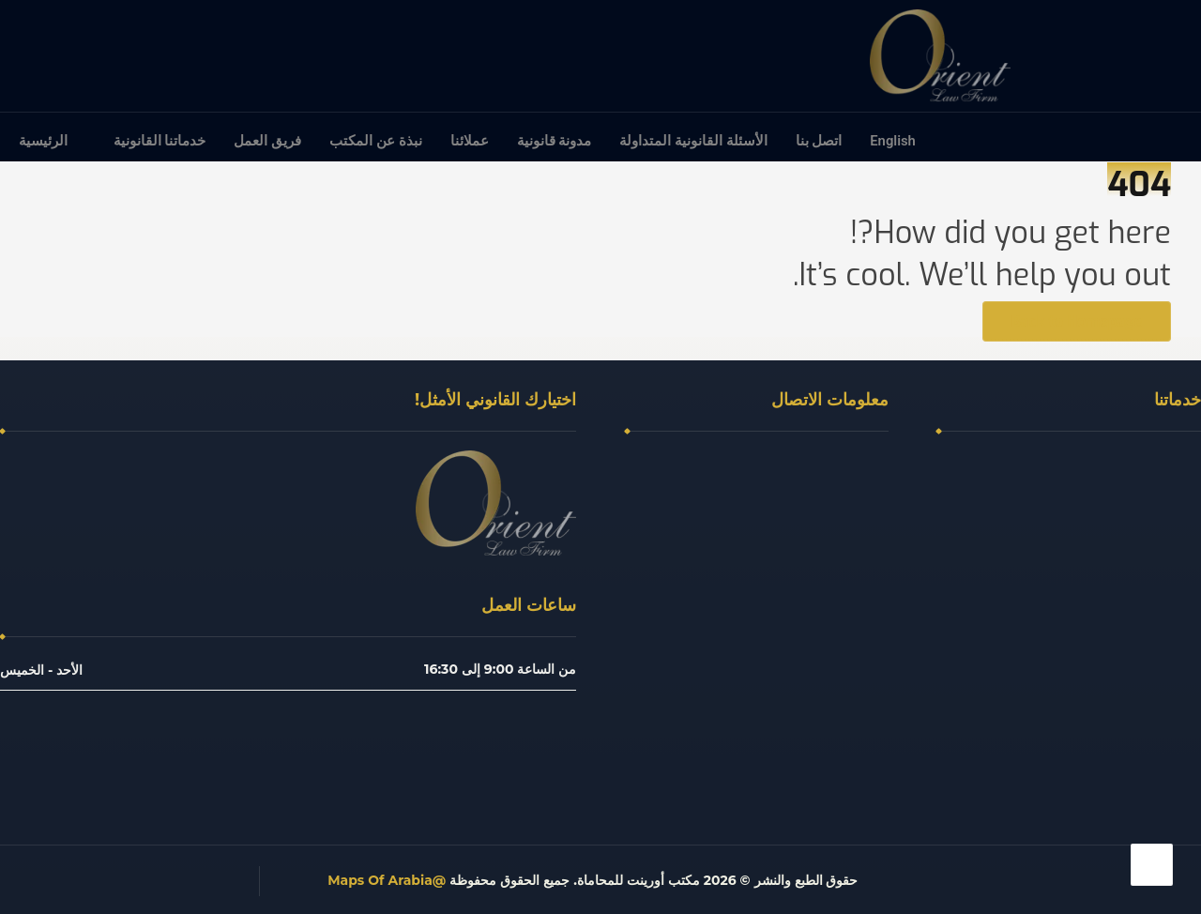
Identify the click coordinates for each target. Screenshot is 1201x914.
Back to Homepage (1076, 321)
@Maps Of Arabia (386, 880)
